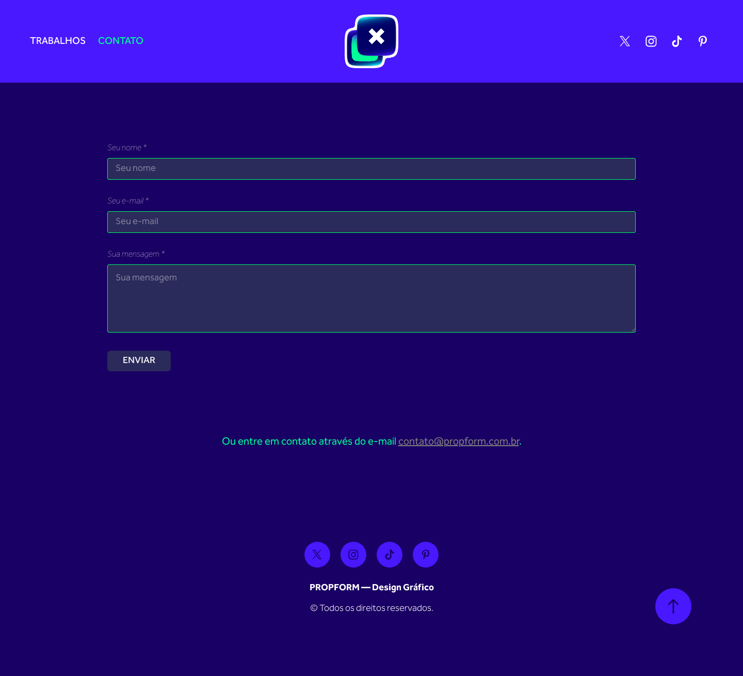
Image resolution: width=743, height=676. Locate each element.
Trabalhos (58, 42)
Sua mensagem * (136, 255)
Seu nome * (127, 149)
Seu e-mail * (128, 202)
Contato (120, 42)
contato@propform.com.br (458, 442)
